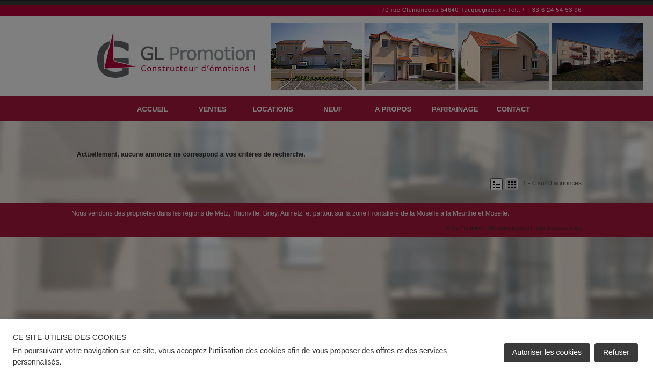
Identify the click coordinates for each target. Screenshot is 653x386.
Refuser (616, 352)
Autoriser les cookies (547, 352)
